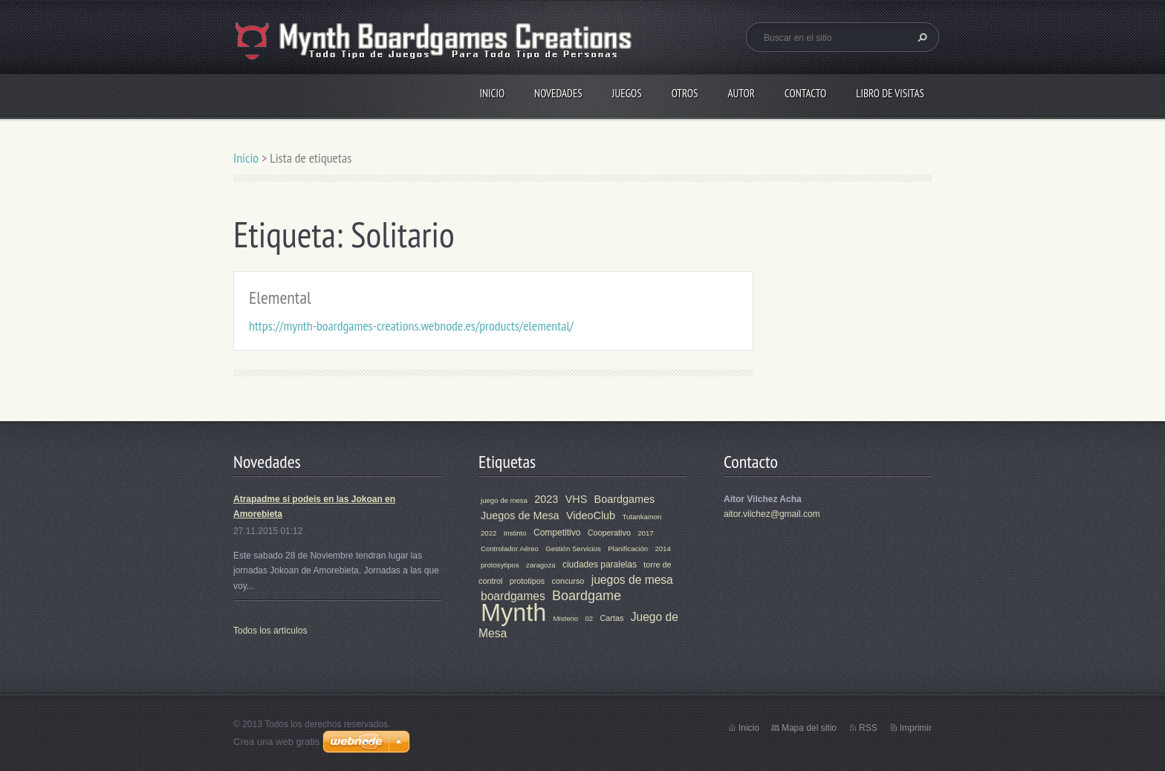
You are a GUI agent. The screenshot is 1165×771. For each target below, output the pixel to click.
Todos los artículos (270, 630)
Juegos (627, 93)
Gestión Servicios (573, 548)
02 (589, 618)
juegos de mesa (632, 579)
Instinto (515, 533)
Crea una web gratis (276, 741)
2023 (546, 499)
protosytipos (500, 565)
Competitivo (556, 532)
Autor (740, 93)
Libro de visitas (890, 93)
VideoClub (590, 515)
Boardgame (586, 595)
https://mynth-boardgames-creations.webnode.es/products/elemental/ (411, 325)
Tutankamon (641, 517)
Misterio (566, 618)
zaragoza (540, 565)
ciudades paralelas (599, 564)
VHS (576, 499)
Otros (685, 93)
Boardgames (624, 499)
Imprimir (916, 728)
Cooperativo (609, 532)
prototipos (527, 580)
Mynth (513, 612)
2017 (645, 533)
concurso (568, 580)
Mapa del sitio (809, 728)
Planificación (628, 548)
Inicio (491, 93)
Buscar (920, 37)
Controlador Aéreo (510, 548)
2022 (488, 533)
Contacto (805, 93)
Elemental (280, 297)
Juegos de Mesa (520, 515)
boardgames (513, 596)
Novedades (558, 93)
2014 (662, 548)
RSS (868, 728)
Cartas (612, 618)
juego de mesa (504, 500)
